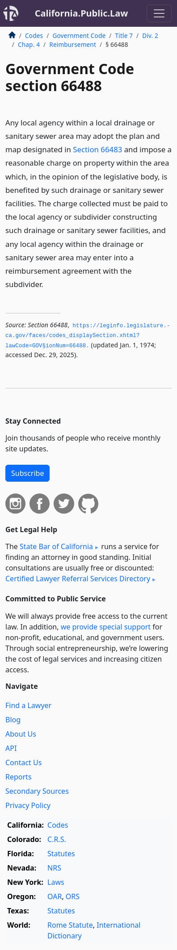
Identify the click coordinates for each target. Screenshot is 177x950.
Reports (18, 777)
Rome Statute (70, 925)
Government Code (78, 35)
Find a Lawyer (28, 705)
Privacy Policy (28, 805)
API (11, 748)
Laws (55, 882)
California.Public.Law (81, 13)
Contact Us (23, 762)
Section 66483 (97, 149)
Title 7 (124, 35)
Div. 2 (150, 35)
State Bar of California (56, 546)
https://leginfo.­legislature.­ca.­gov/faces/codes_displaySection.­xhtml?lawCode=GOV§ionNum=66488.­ (87, 336)
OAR (54, 896)
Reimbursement (72, 44)
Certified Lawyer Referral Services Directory (77, 578)
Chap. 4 (29, 44)
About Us (20, 734)
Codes (34, 35)
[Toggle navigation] (159, 13)
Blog (13, 720)
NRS (54, 868)
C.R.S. (56, 839)
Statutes (61, 853)
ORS (73, 896)
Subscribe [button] (27, 473)
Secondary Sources (37, 791)
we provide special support (106, 627)
